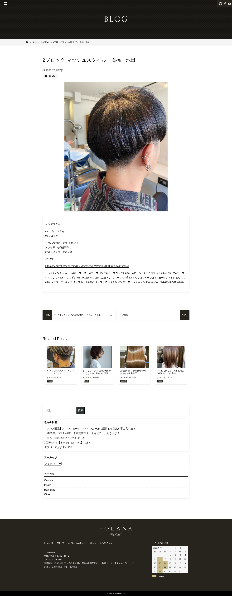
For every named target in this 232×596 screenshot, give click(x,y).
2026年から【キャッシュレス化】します (67, 443)
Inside (47, 485)
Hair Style (49, 490)
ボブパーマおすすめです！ (59, 447)
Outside (48, 480)
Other (47, 494)
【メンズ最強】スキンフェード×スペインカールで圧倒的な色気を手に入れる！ (90, 429)
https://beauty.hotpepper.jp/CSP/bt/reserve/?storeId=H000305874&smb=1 (87, 266)
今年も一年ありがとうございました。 (66, 438)
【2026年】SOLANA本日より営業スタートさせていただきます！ (82, 433)
